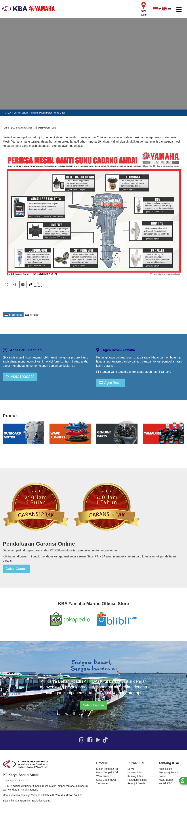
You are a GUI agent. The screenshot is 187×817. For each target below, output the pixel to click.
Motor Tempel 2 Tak (107, 768)
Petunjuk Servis (136, 783)
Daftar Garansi (16, 569)
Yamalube (102, 783)
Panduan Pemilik (137, 779)
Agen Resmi (110, 383)
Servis (131, 768)
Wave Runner (104, 776)
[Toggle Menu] (179, 10)
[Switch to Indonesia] (13, 314)
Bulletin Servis (21, 113)
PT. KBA (7, 113)
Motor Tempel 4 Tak (107, 772)
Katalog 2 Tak (135, 772)
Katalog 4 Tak (135, 776)
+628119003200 (20, 377)
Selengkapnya (93, 705)
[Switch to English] (32, 314)
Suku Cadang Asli (106, 779)
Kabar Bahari (166, 779)
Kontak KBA (165, 783)
